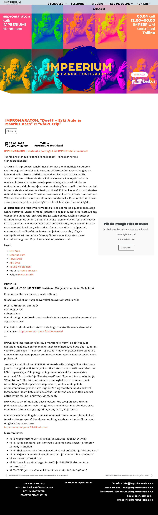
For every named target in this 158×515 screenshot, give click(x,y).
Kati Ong (14, 262)
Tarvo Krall (15, 258)
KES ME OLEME (121, 4)
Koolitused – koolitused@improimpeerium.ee (126, 491)
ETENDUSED (57, 4)
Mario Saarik (25, 274)
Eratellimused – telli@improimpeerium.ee (129, 487)
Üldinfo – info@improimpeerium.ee (132, 483)
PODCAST (99, 9)
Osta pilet (126, 247)
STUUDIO (98, 4)
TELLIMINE (79, 4)
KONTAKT (143, 3)
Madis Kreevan (28, 270)
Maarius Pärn (17, 254)
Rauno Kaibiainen (20, 266)
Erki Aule (14, 250)
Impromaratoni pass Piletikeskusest (41, 331)
